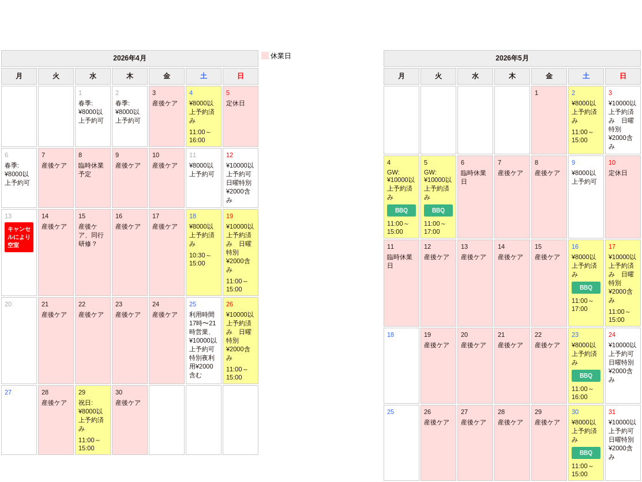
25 (203, 340)
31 (623, 434)
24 (623, 357)
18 (390, 334)
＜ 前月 (44, 24)
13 (19, 232)
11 (203, 165)
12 (240, 177)
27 (8, 392)
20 (8, 304)
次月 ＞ (598, 24)
